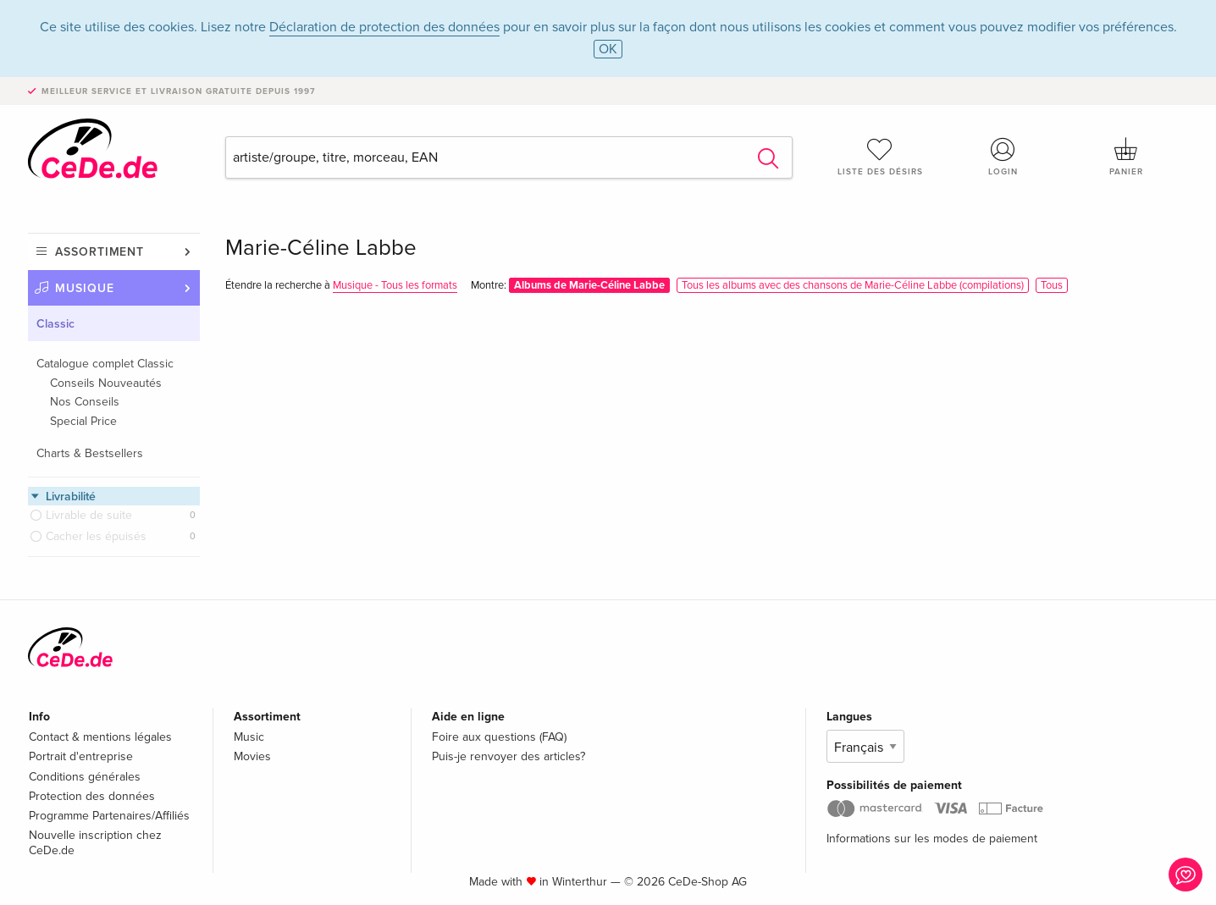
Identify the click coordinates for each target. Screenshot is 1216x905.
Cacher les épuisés (96, 536)
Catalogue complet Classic (105, 363)
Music (249, 737)
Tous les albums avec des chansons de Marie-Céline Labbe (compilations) (853, 285)
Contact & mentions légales (100, 737)
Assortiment (99, 252)
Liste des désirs (880, 156)
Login (1003, 156)
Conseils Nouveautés (106, 383)
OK (608, 49)
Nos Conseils (84, 402)
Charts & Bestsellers (89, 453)
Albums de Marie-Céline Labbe (589, 285)
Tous (1052, 285)
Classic (55, 324)
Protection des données (92, 796)
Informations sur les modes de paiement (931, 838)
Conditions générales (85, 777)
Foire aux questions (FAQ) (499, 737)
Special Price (83, 421)
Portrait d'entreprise (81, 756)
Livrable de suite (89, 515)
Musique (84, 288)
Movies (252, 756)
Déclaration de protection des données (384, 27)
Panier (1126, 156)
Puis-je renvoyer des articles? (508, 756)
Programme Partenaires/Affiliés (109, 815)
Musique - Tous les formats (395, 285)
